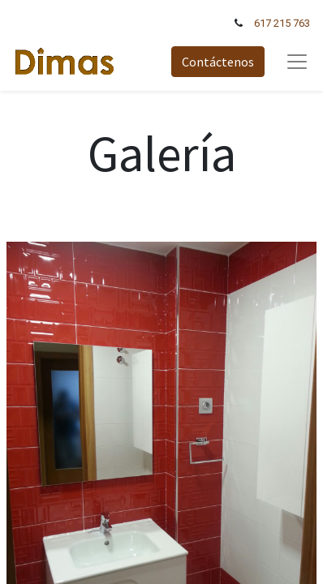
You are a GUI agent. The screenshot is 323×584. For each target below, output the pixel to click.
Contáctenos (218, 62)
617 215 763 (282, 23)
